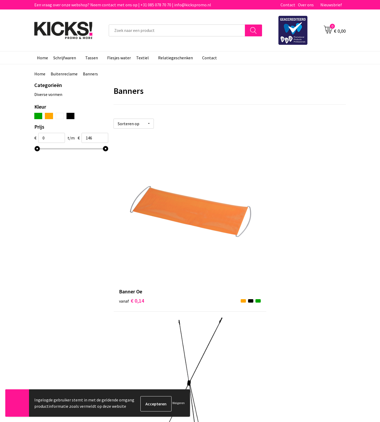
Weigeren (178, 404)
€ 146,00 (289, 224)
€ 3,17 (208, 224)
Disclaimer (283, 295)
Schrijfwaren (64, 57)
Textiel (142, 57)
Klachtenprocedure (136, 303)
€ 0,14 (131, 224)
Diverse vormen (48, 94)
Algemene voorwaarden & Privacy (304, 279)
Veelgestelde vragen (137, 287)
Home (42, 57)
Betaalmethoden (212, 287)
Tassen (91, 57)
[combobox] (177, 30)
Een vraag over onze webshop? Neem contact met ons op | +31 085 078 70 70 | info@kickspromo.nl (122, 4)
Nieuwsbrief (331, 4)
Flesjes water (119, 57)
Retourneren (208, 295)
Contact (288, 4)
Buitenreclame (64, 73)
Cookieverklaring (289, 287)
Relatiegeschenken (175, 57)
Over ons (306, 4)
